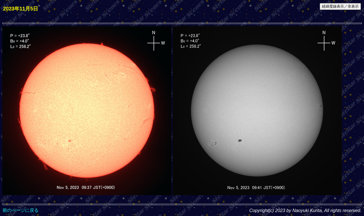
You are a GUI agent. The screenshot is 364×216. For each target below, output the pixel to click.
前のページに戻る (21, 210)
